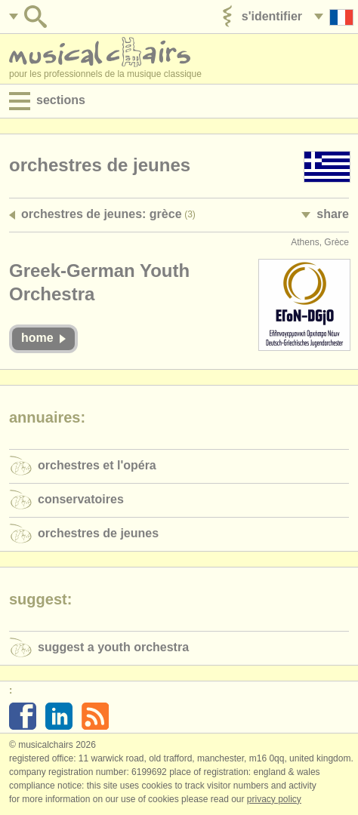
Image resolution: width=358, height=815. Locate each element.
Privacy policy (274, 799)
